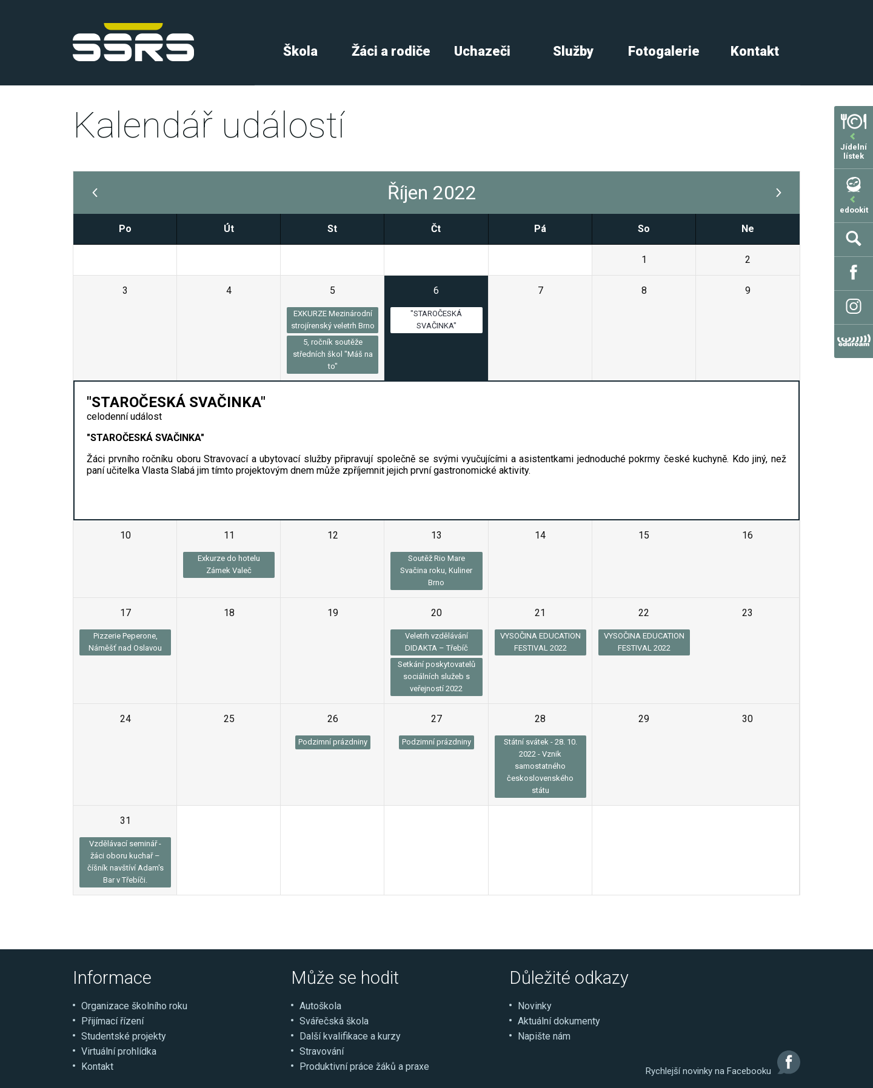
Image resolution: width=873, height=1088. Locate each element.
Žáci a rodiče (391, 51)
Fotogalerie (664, 51)
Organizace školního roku (134, 1006)
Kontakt (755, 51)
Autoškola (320, 1006)
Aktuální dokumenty (559, 1021)
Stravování (321, 1051)
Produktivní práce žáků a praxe (364, 1066)
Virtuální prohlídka (118, 1051)
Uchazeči (482, 51)
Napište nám (544, 1036)
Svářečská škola (334, 1021)
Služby (573, 51)
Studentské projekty (123, 1036)
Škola (300, 51)
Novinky (535, 1006)
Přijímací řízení (112, 1021)
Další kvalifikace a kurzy (350, 1036)
